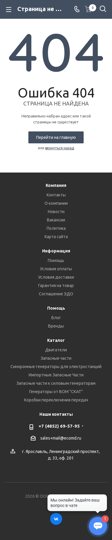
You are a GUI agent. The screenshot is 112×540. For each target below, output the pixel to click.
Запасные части (56, 358)
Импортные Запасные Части (56, 375)
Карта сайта (56, 236)
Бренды (56, 326)
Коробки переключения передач (56, 400)
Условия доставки (56, 277)
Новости (56, 211)
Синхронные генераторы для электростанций (56, 366)
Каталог (56, 340)
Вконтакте (56, 519)
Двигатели (56, 349)
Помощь (56, 260)
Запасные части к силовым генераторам (56, 383)
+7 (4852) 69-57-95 (59, 426)
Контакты (56, 195)
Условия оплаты (56, 268)
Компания (56, 185)
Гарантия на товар (56, 285)
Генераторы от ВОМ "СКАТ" (56, 391)
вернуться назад (59, 148)
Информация (56, 251)
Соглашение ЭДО (56, 293)
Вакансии (56, 220)
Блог (56, 317)
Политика (56, 228)
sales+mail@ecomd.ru (60, 438)
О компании (56, 203)
